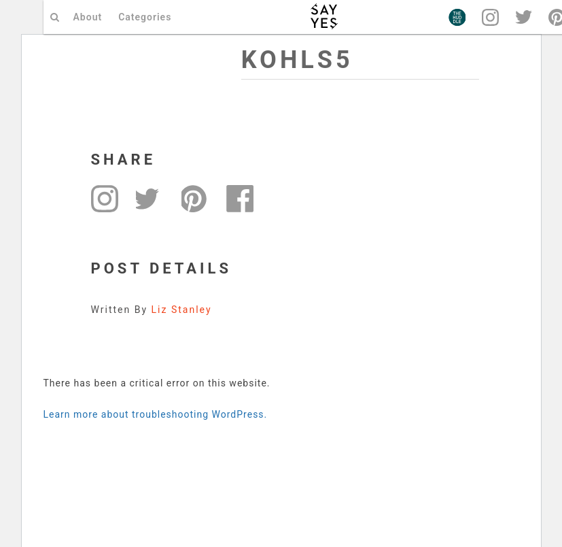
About (88, 17)
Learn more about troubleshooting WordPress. (155, 414)
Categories (144, 17)
